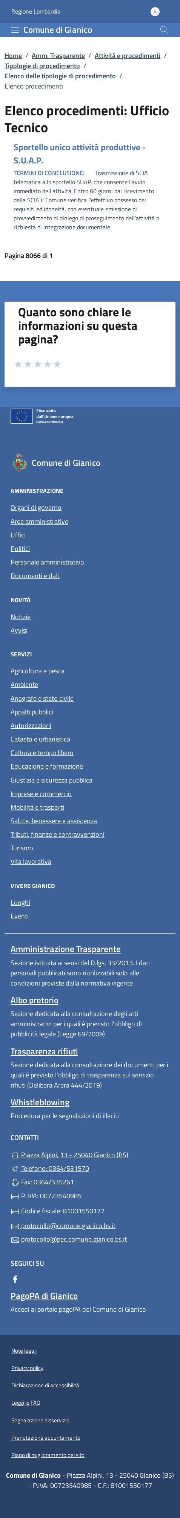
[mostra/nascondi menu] (15, 30)
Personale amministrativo (47, 562)
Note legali (24, 1350)
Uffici (18, 535)
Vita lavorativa (31, 861)
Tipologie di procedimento (42, 66)
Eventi (20, 916)
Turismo (22, 848)
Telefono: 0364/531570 (50, 1168)
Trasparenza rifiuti (44, 1051)
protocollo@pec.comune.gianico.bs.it (69, 1239)
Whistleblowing (40, 1102)
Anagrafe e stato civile (42, 698)
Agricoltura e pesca (38, 671)
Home (13, 55)
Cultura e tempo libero (42, 753)
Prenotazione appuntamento (45, 1437)
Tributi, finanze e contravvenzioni (58, 834)
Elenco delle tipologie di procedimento (60, 76)
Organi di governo (36, 507)
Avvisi (19, 630)
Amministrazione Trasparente (66, 948)
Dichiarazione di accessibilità (45, 1385)
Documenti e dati (35, 576)
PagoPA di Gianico (44, 1295)
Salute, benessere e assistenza (54, 821)
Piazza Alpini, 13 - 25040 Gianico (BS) (90, 1154)
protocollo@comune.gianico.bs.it (63, 1226)
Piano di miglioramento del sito (48, 1455)
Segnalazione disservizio (40, 1420)
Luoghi (20, 902)
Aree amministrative (39, 521)
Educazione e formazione (47, 766)
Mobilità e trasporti (37, 807)
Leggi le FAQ (25, 1402)
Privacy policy (27, 1368)
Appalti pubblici (32, 712)
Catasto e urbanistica (40, 739)
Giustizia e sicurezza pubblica (51, 780)
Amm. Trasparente (58, 55)
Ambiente (24, 684)
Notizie (21, 617)
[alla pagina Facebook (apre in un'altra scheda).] (15, 1279)
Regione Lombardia (35, 11)
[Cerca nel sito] (164, 29)
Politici (20, 548)
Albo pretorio (34, 1000)
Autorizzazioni (31, 725)
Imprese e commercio (41, 794)
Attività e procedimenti (127, 55)
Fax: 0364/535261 (42, 1182)
